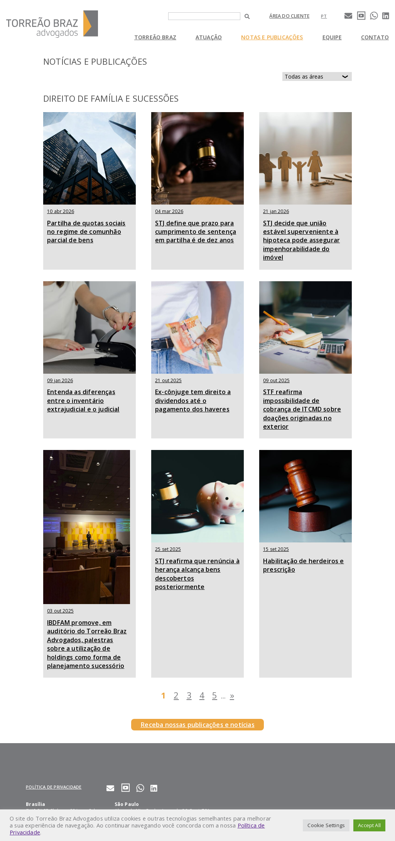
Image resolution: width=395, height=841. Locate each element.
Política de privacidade (53, 787)
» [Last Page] (232, 695)
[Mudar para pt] (324, 16)
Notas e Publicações (272, 37)
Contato (375, 37)
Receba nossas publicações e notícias (197, 724)
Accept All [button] (369, 825)
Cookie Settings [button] (326, 825)
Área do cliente (289, 16)
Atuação (209, 37)
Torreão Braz (155, 37)
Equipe (332, 37)
